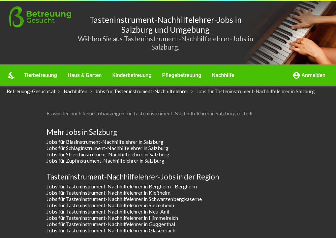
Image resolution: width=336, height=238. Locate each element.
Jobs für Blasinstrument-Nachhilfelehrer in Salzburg (105, 142)
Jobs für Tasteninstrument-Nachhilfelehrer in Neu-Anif (108, 211)
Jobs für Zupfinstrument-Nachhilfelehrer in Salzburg (105, 160)
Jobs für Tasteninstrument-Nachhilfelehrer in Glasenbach (110, 230)
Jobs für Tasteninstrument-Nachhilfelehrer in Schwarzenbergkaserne (124, 199)
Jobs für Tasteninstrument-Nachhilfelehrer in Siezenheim (110, 205)
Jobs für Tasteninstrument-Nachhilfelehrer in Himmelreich (112, 218)
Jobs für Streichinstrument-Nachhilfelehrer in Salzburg (107, 154)
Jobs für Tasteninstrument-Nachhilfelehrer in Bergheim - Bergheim (121, 186)
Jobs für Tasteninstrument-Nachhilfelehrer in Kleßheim (108, 192)
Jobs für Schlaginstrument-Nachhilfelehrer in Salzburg (107, 148)
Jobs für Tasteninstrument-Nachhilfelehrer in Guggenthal (110, 224)
